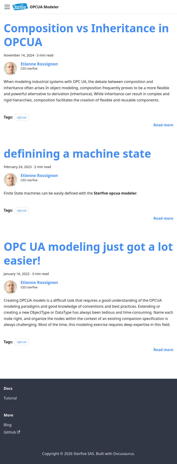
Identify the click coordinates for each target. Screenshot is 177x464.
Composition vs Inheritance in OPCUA (86, 35)
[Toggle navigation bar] (7, 6)
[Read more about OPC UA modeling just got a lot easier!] (163, 349)
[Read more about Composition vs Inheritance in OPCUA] (163, 124)
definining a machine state (77, 153)
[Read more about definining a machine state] (163, 218)
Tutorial (10, 398)
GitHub (12, 432)
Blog (8, 424)
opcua (21, 117)
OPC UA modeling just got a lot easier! (88, 253)
